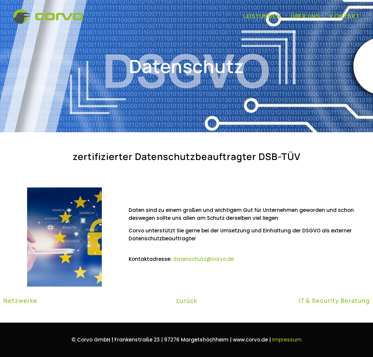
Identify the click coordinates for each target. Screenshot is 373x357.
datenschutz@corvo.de (203, 259)
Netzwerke (20, 300)
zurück (186, 300)
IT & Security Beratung (334, 300)
